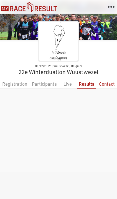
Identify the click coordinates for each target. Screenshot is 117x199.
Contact (107, 84)
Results (86, 84)
